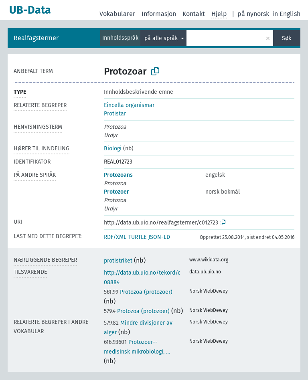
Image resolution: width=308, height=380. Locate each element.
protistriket (118, 260)
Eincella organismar (129, 105)
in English (286, 14)
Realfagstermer (36, 38)
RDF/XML (115, 237)
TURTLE (137, 237)
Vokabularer (117, 14)
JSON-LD (159, 237)
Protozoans (118, 175)
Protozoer (116, 191)
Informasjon (159, 14)
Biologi (113, 148)
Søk (286, 38)
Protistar (115, 113)
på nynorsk (253, 14)
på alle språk (161, 38)
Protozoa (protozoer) (138, 292)
